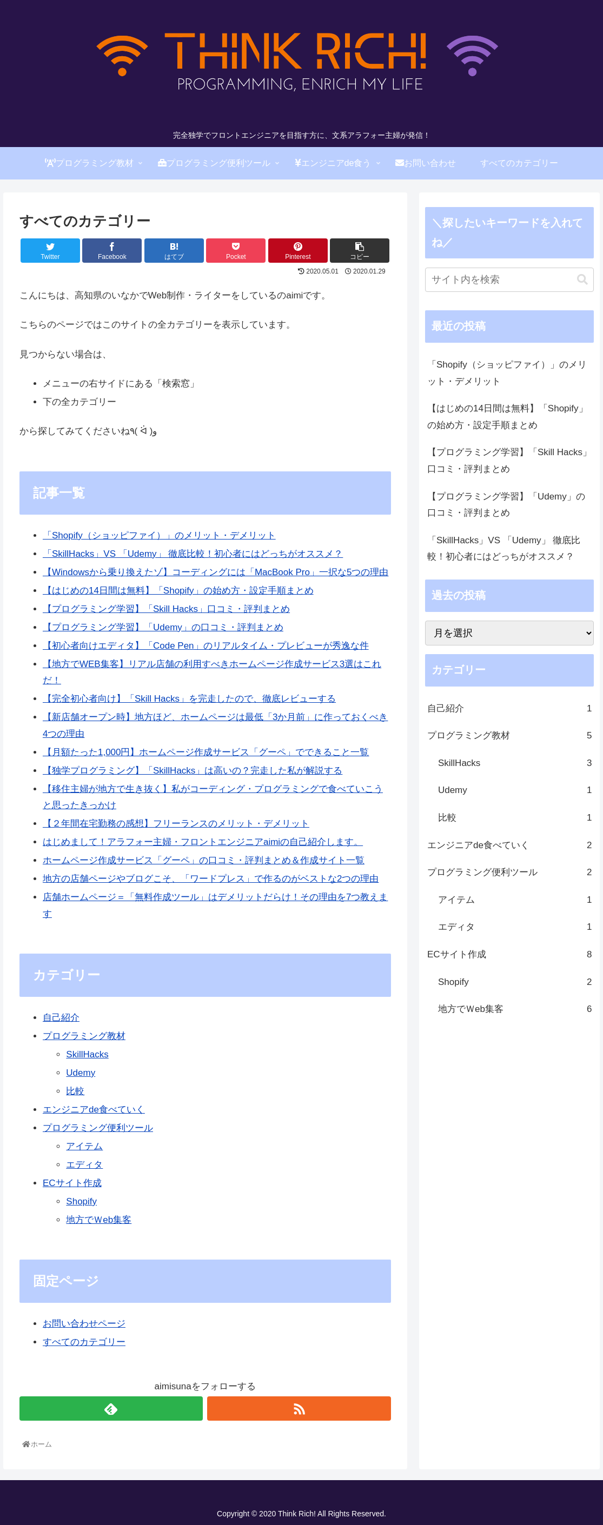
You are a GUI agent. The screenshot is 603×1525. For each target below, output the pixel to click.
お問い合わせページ (84, 1323)
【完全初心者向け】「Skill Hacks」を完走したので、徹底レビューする (189, 699)
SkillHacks (87, 1054)
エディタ (84, 1165)
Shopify (81, 1201)
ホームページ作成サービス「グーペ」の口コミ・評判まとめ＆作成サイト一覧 (204, 860)
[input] (509, 280)
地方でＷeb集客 (98, 1220)
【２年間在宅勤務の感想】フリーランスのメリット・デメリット (176, 823)
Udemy (80, 1073)
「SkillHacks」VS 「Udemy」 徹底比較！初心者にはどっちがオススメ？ (193, 554)
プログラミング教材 (84, 1036)
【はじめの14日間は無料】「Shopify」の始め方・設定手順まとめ (178, 590)
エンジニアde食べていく (94, 1109)
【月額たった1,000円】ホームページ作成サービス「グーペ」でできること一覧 (206, 752)
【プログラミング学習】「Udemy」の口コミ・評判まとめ (163, 627)
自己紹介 (61, 1018)
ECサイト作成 (72, 1183)
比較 (75, 1091)
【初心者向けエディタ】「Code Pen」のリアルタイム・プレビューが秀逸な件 (206, 646)
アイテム (84, 1146)
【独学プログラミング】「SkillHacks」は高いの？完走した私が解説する (192, 770)
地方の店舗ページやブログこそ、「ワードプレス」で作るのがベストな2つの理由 (211, 879)
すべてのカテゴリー (84, 1342)
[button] (582, 280)
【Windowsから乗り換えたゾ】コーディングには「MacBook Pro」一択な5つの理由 (215, 572)
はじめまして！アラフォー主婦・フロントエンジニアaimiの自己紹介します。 (203, 842)
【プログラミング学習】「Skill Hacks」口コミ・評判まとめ (166, 609)
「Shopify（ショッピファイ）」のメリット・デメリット (159, 535)
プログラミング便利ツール (98, 1128)
